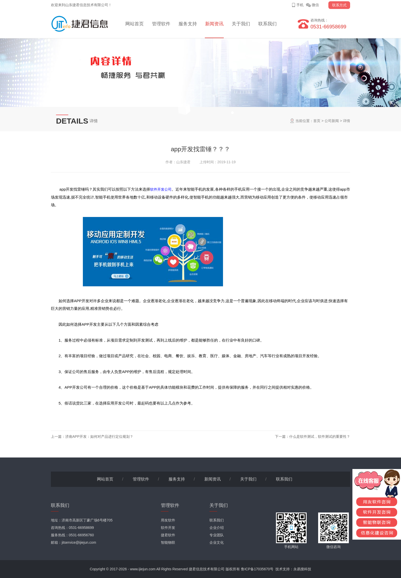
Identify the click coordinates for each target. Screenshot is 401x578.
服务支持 (188, 23)
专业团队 (216, 535)
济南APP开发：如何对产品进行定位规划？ (99, 436)
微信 (315, 5)
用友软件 (168, 520)
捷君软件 (168, 535)
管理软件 (161, 23)
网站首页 (134, 23)
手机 (300, 5)
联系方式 (339, 5)
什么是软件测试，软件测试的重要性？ (319, 436)
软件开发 (168, 528)
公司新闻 (332, 121)
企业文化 (216, 542)
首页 (316, 121)
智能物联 (168, 542)
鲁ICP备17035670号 (257, 569)
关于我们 (241, 23)
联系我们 (267, 23)
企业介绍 (216, 528)
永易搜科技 (302, 569)
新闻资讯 (214, 23)
